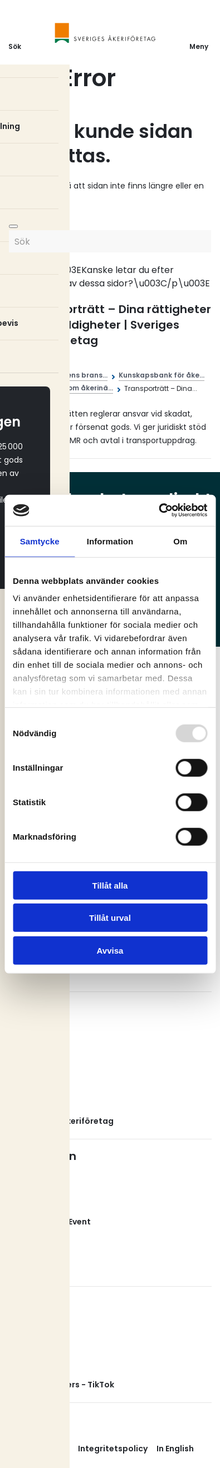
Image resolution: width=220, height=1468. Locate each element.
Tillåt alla (110, 885)
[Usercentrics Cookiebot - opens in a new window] (158, 510)
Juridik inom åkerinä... (75, 388)
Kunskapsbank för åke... (161, 375)
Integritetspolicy (113, 1448)
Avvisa (110, 950)
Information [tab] (110, 540)
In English (175, 1448)
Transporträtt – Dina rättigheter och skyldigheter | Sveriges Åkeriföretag (118, 324)
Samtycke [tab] (40, 540)
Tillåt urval (110, 918)
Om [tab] (180, 540)
